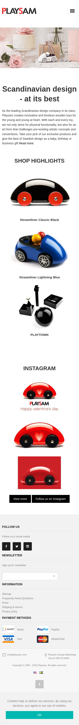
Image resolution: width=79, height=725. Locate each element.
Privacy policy (9, 611)
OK (39, 715)
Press (5, 602)
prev (12, 50)
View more (20, 499)
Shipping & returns (12, 607)
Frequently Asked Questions (17, 598)
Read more (26, 143)
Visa (19, 639)
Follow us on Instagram (51, 499)
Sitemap (6, 594)
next (67, 50)
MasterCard (57, 639)
